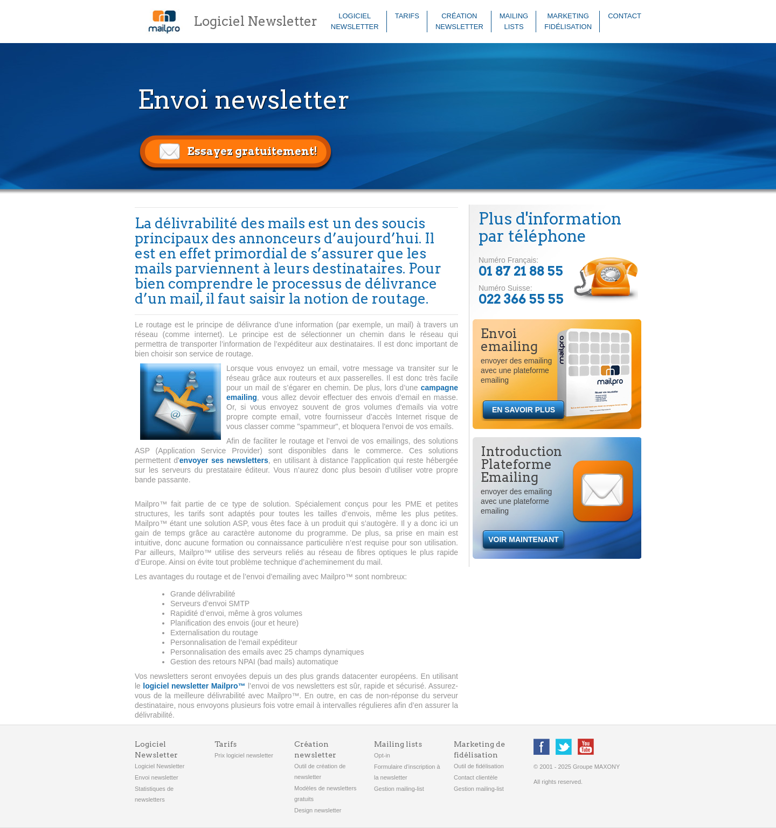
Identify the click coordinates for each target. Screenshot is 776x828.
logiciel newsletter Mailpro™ (194, 686)
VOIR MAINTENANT (523, 539)
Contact (624, 16)
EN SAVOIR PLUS (523, 409)
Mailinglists (514, 21)
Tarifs (407, 16)
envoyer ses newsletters (223, 460)
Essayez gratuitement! (252, 151)
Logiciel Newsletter (159, 766)
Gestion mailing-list (399, 788)
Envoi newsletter (156, 777)
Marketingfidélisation (568, 21)
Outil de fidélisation (479, 766)
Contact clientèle (475, 777)
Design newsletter (317, 810)
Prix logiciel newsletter (243, 755)
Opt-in (382, 755)
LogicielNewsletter (355, 21)
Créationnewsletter (459, 21)
